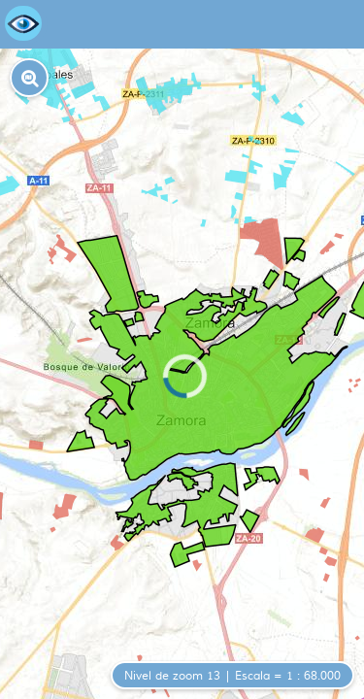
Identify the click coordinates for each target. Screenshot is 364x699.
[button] (29, 77)
